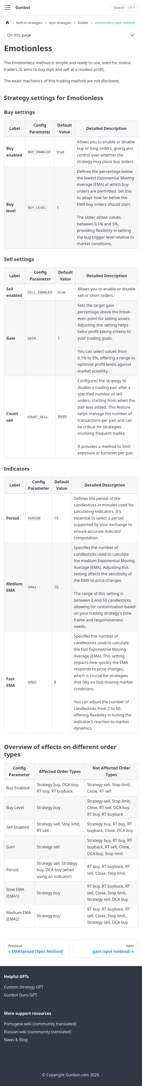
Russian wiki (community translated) (37, 1031)
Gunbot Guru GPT (20, 995)
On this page (19, 35)
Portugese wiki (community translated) (40, 1024)
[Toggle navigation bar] (7, 7)
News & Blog (16, 1039)
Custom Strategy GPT (24, 987)
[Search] (124, 7)
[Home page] (7, 23)
